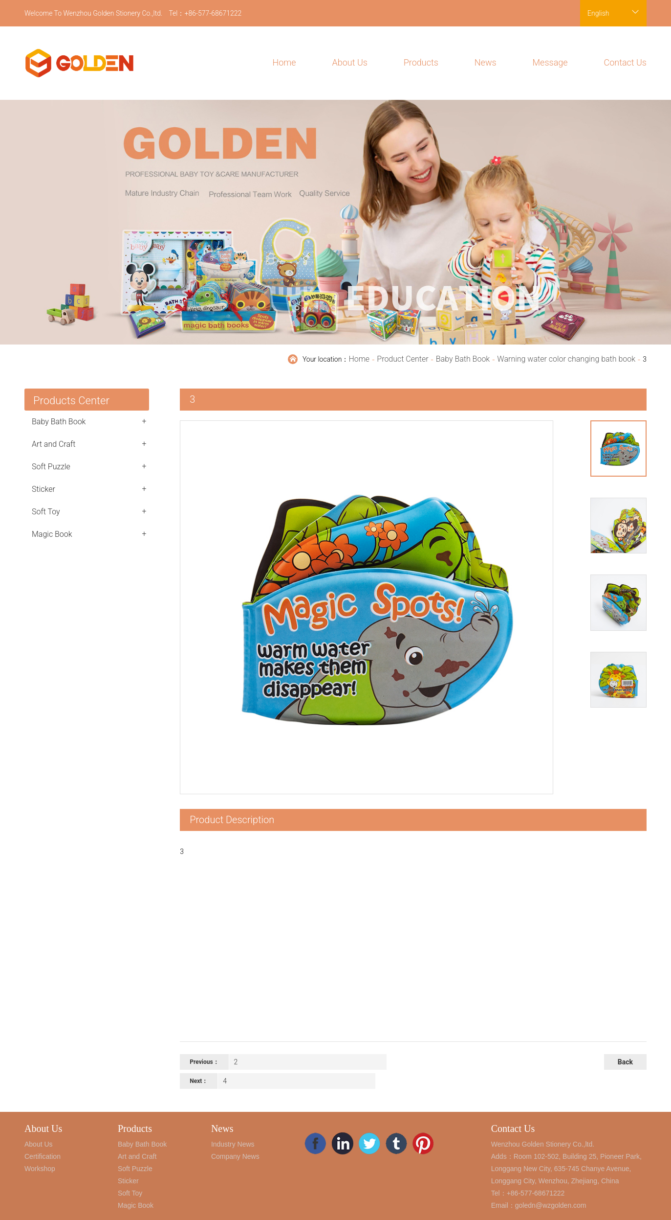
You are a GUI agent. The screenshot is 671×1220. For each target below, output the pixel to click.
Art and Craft (89, 444)
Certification (42, 1156)
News (486, 62)
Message (550, 62)
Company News (235, 1156)
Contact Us (625, 62)
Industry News (233, 1144)
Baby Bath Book (463, 359)
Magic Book (89, 534)
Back (625, 1062)
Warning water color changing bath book (566, 359)
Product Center (402, 359)
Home (284, 62)
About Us (350, 62)
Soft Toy (89, 511)
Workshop (39, 1169)
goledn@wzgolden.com (550, 1205)
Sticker (89, 489)
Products (421, 62)
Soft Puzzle (89, 466)
